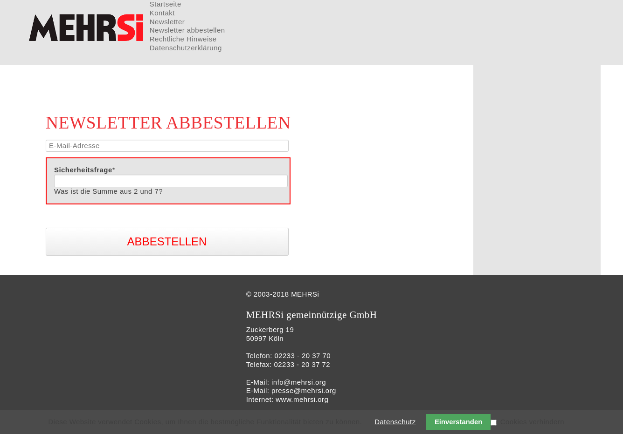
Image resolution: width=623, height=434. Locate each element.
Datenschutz (394, 422)
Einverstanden (458, 422)
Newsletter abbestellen (187, 30)
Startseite (165, 4)
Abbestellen (167, 241)
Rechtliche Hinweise (183, 39)
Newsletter (167, 22)
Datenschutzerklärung (186, 48)
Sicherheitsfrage (84, 170)
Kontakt (162, 13)
